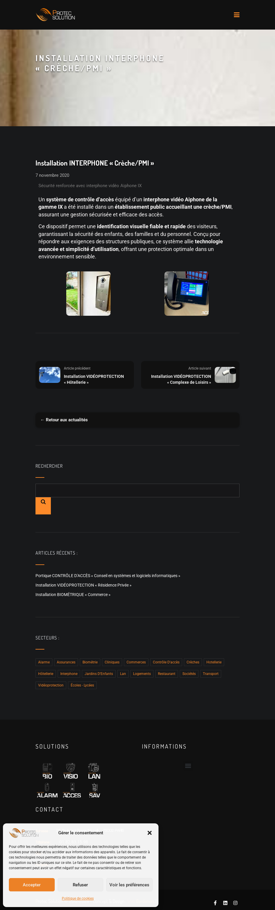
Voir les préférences (129, 885)
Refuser (80, 885)
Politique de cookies (78, 898)
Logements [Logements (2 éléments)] (142, 674)
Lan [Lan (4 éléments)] (123, 674)
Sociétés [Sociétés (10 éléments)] (189, 674)
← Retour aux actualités (64, 419)
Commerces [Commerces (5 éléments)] (136, 662)
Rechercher (49, 466)
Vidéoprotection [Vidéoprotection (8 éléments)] (51, 685)
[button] (150, 833)
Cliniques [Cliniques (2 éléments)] (112, 662)
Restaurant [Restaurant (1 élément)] (166, 674)
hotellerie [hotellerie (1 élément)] (213, 662)
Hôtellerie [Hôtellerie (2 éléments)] (45, 674)
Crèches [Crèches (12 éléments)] (193, 662)
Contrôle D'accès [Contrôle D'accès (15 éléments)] (166, 662)
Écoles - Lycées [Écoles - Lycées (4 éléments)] (82, 685)
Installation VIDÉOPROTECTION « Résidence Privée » (83, 585)
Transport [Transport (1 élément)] (211, 674)
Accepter (32, 885)
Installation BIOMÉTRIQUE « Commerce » (73, 594)
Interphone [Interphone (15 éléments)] (68, 674)
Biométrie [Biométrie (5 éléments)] (90, 662)
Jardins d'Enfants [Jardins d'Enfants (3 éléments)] (99, 674)
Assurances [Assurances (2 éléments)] (66, 662)
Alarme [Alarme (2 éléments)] (44, 662)
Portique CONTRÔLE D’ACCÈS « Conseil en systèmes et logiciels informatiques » (107, 575)
